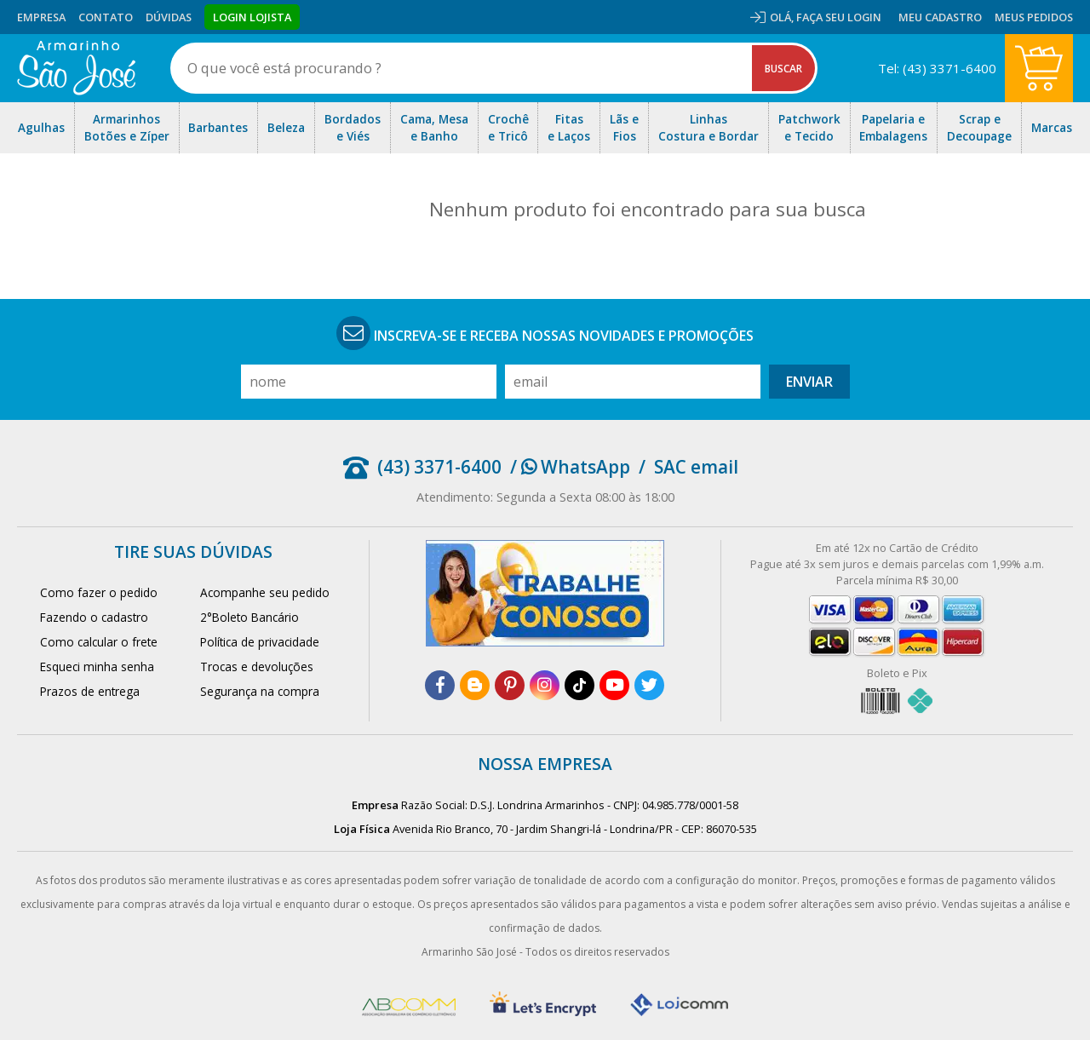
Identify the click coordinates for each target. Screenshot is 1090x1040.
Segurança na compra (259, 691)
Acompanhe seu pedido (265, 592)
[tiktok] (579, 685)
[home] (76, 68)
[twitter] (649, 685)
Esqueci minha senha (97, 666)
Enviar (809, 381)
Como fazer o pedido (99, 592)
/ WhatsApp (570, 467)
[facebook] (440, 685)
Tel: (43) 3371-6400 (937, 68)
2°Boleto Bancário (249, 617)
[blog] (475, 685)
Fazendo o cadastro (94, 617)
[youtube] (614, 685)
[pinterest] (510, 685)
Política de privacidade (259, 642)
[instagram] (544, 685)
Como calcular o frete (99, 642)
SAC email (696, 467)
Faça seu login (838, 17)
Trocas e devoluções (256, 666)
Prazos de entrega (90, 691)
